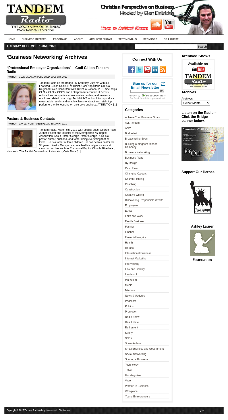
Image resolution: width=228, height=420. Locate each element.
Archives (187, 98)
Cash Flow (131, 168)
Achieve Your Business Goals (142, 117)
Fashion (130, 226)
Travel (128, 370)
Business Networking (137, 152)
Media (128, 285)
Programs (60, 39)
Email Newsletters (142, 98)
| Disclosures (64, 410)
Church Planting (134, 178)
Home (11, 39)
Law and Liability (135, 269)
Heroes (129, 247)
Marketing (131, 279)
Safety (129, 332)
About (78, 39)
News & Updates (135, 295)
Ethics (128, 210)
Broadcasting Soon (136, 138)
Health (129, 242)
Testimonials (128, 39)
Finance (130, 232)
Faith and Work (134, 216)
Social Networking (135, 354)
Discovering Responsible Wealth (144, 200)
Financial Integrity (135, 237)
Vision (128, 380)
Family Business (134, 221)
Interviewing (132, 263)
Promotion (131, 311)
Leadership (131, 274)
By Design (131, 163)
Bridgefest (131, 133)
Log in (201, 410)
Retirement (131, 327)
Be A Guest (171, 39)
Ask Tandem (132, 122)
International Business (138, 253)
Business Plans (134, 157)
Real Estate (132, 322)
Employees (131, 205)
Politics (129, 306)
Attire (128, 128)
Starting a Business (136, 359)
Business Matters (34, 39)
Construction (132, 189)
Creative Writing (134, 194)
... (115, 104)
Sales (128, 338)
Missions (130, 290)
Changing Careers (136, 173)
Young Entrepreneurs (137, 396)
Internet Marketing (136, 258)
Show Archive (133, 343)
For (132, 98)
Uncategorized (133, 375)
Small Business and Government (144, 348)
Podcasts (130, 301)
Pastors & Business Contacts (31, 119)
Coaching (130, 184)
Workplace (131, 391)
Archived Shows (100, 39)
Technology (132, 364)
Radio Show (132, 316)
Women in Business (137, 385)
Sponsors (150, 39)
